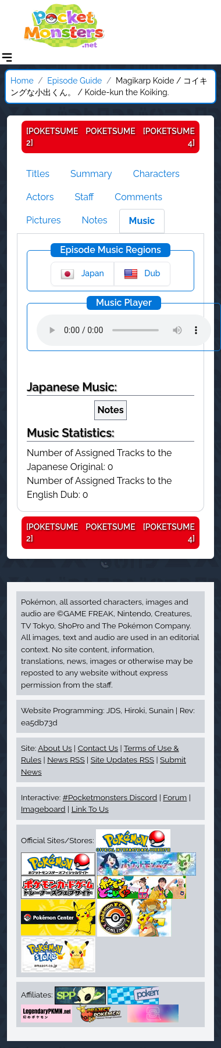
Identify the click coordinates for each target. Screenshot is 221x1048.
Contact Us (98, 748)
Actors (40, 197)
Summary (91, 173)
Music (142, 220)
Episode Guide (74, 80)
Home (22, 80)
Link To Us (90, 809)
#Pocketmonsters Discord (110, 797)
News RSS (65, 759)
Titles (37, 173)
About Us (55, 748)
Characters (156, 173)
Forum (175, 797)
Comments (138, 197)
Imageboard (43, 809)
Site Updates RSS (122, 759)
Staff (84, 197)
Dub (142, 274)
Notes (95, 220)
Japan (82, 274)
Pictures (43, 220)
